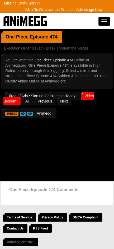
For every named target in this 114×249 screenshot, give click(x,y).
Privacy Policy (52, 217)
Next (64, 101)
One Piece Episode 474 (54, 60)
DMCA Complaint (85, 217)
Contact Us (15, 228)
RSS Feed (40, 228)
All (27, 101)
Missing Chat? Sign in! (22, 3)
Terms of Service (19, 217)
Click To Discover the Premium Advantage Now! (64, 10)
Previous (45, 101)
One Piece (17, 37)
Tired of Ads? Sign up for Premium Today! (42, 96)
